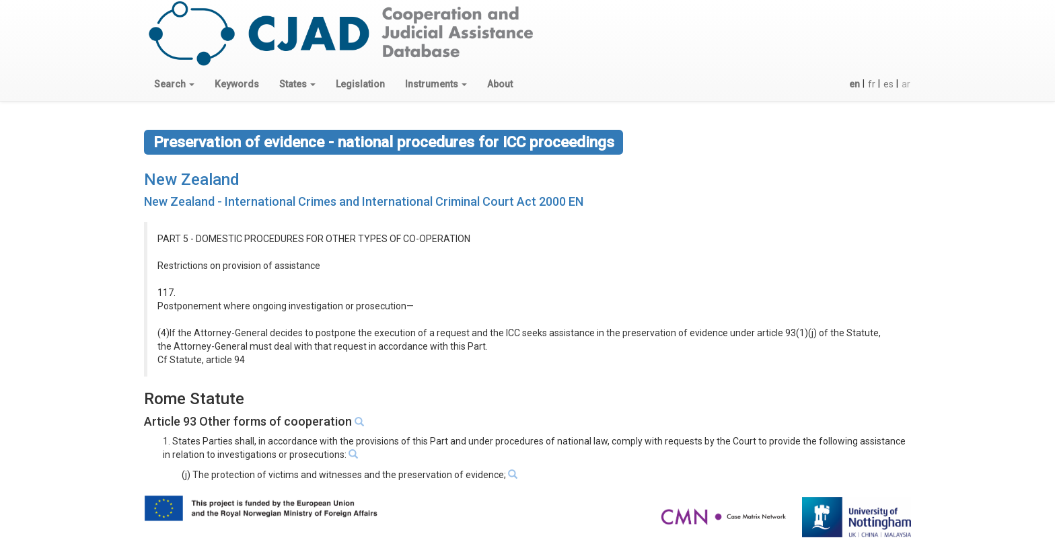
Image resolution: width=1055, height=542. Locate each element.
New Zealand (192, 179)
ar (906, 84)
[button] (174, 84)
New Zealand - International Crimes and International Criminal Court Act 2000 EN (363, 201)
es (888, 84)
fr (871, 84)
